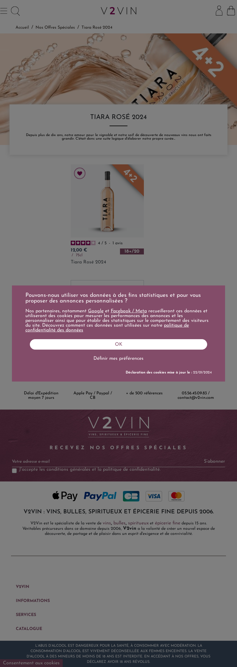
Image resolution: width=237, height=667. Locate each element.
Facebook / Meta (129, 311)
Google (96, 311)
